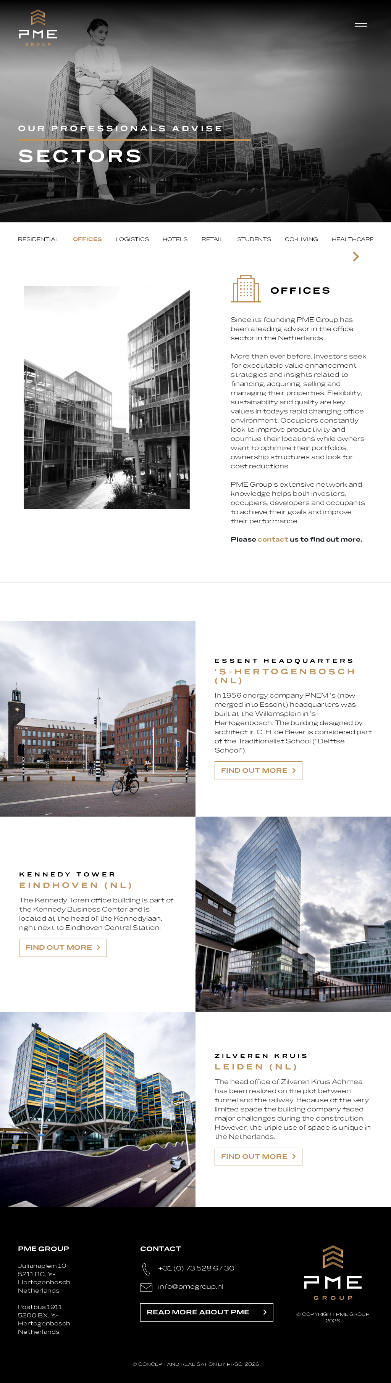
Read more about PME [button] (207, 1312)
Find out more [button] (258, 770)
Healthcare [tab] (353, 239)
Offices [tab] (87, 239)
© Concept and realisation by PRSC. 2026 (195, 1364)
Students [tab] (254, 239)
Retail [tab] (212, 239)
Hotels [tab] (175, 239)
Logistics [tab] (132, 239)
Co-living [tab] (301, 239)
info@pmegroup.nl (190, 1286)
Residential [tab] (38, 239)
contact (273, 539)
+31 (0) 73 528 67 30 (196, 1268)
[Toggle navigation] (364, 27)
